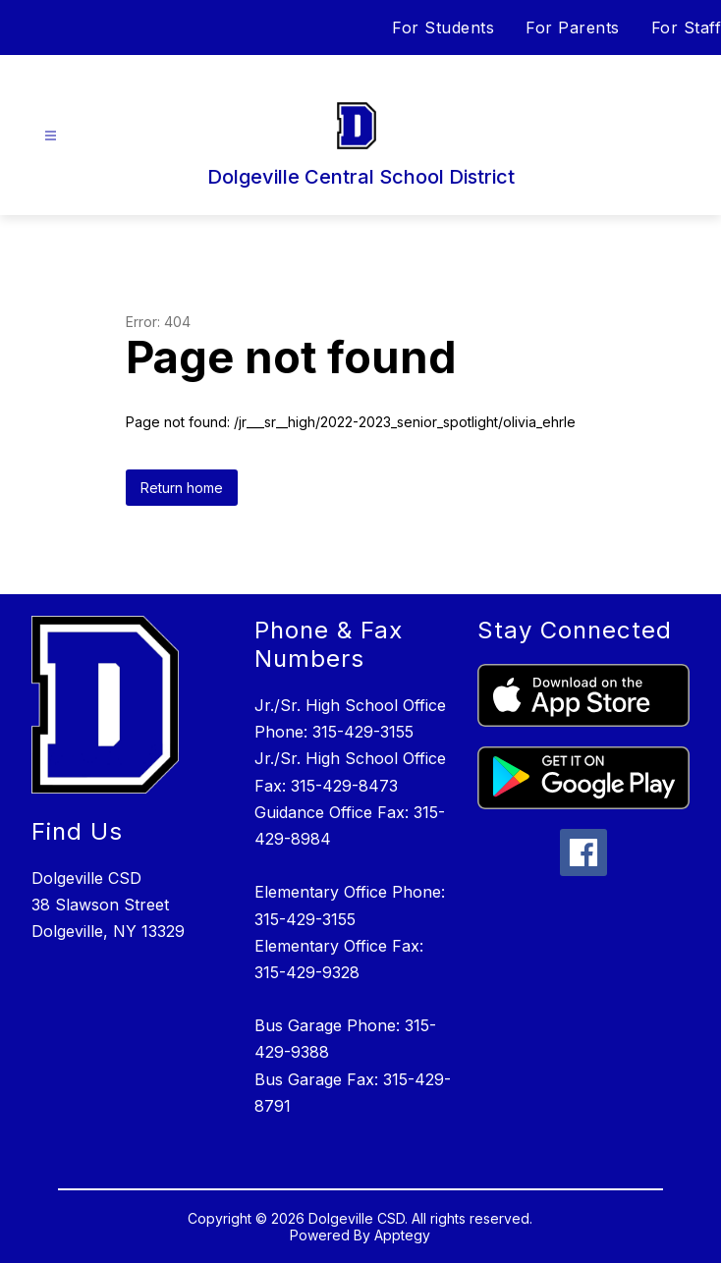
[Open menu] (50, 136)
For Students (443, 27)
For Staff (686, 27)
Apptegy (402, 1235)
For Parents (573, 27)
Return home (181, 487)
